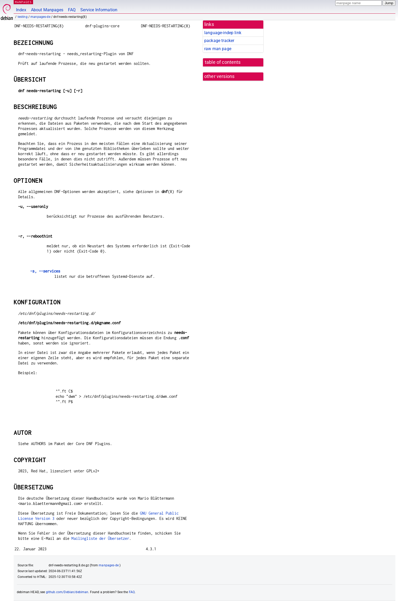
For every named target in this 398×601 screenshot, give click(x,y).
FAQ (72, 9)
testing (23, 17)
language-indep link (222, 32)
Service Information (98, 9)
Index (21, 9)
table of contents (223, 62)
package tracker (219, 40)
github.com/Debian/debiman (67, 592)
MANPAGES (23, 2)
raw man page (217, 48)
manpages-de (40, 17)
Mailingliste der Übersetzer (100, 538)
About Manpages (47, 9)
